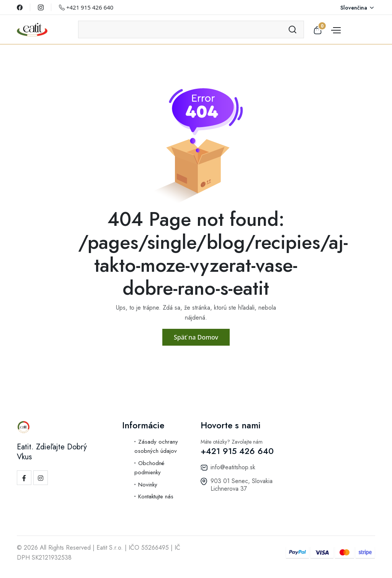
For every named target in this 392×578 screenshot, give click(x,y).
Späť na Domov (196, 337)
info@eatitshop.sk (233, 467)
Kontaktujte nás (155, 496)
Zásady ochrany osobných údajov (156, 447)
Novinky (147, 484)
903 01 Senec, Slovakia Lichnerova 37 (242, 485)
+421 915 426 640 (86, 7)
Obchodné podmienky (149, 468)
